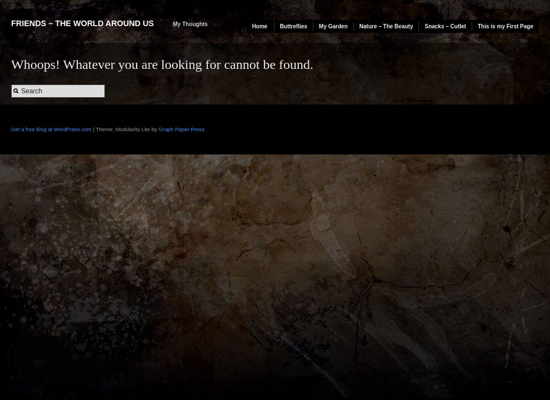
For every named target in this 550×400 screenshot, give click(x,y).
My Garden (333, 26)
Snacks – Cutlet (445, 26)
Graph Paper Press (181, 129)
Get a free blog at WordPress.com (51, 129)
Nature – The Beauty (386, 26)
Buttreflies (293, 26)
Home (260, 26)
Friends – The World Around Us (82, 23)
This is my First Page (505, 26)
